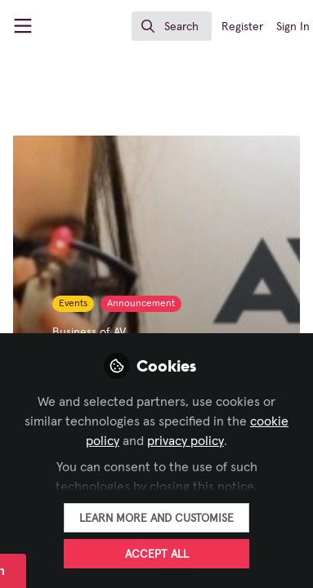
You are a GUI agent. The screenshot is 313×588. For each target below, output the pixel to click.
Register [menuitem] (242, 27)
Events (73, 304)
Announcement (141, 304)
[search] (172, 26)
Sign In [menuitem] (293, 27)
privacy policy (185, 441)
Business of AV (89, 332)
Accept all (157, 554)
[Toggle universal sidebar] (23, 26)
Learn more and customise (156, 518)
